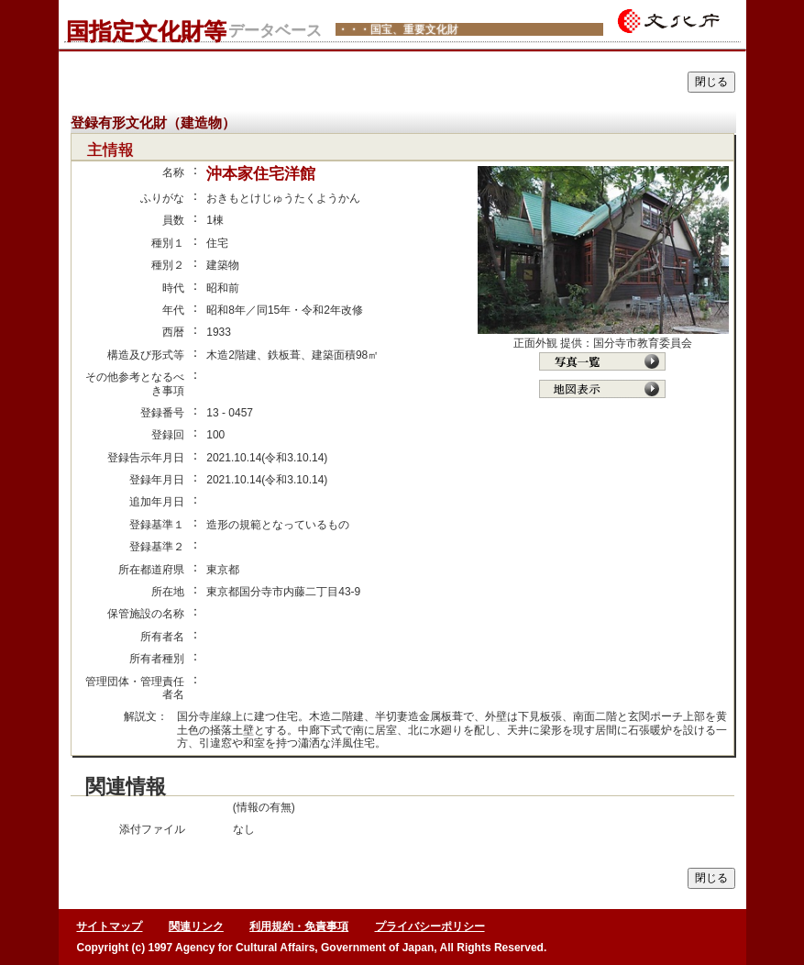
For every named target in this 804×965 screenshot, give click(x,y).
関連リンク (196, 926)
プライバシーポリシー (430, 926)
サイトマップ (109, 926)
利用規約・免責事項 (298, 926)
